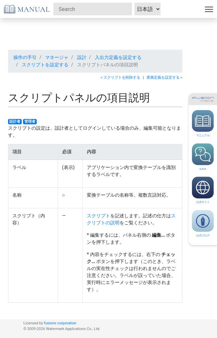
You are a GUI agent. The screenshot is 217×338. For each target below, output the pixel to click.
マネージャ (56, 57)
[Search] (92, 9)
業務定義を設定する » (164, 77)
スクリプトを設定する (45, 64)
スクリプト (98, 215)
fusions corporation (60, 323)
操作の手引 (25, 57)
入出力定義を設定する (118, 57)
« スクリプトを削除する (120, 77)
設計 (81, 57)
